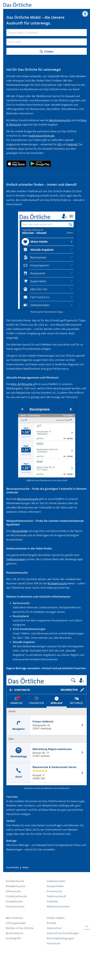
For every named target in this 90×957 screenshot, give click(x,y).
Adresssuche (13, 891)
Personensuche (15, 906)
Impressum (53, 943)
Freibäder (52, 901)
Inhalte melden (56, 918)
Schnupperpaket (16, 923)
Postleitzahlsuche (16, 896)
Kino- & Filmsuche (21, 384)
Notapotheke (20, 531)
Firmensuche (54, 891)
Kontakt (51, 923)
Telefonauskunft (56, 896)
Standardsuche (15, 881)
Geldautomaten (15, 559)
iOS (59, 144)
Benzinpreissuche (59, 120)
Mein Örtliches (14, 918)
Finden (48, 51)
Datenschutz (54, 928)
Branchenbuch (14, 933)
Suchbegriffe (13, 938)
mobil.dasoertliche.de (41, 135)
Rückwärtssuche (57, 583)
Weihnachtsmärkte (58, 906)
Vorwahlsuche (14, 901)
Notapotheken (55, 886)
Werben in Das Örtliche (19, 928)
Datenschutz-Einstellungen (63, 933)
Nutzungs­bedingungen (60, 938)
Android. (72, 144)
